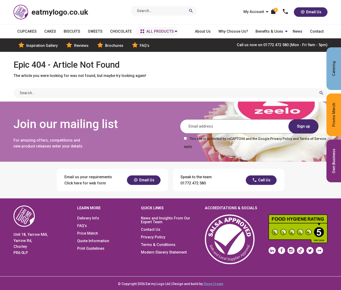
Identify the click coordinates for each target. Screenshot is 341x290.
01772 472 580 (282, 45)
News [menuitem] (297, 31)
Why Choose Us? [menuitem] (233, 31)
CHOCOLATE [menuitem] (121, 31)
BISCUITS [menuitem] (72, 31)
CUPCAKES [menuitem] (27, 31)
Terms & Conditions (158, 244)
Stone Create (213, 284)
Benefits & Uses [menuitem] (269, 31)
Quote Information (93, 241)
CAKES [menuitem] (50, 31)
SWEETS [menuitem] (95, 31)
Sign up (303, 126)
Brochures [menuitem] (109, 45)
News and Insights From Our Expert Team (165, 220)
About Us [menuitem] (203, 31)
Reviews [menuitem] (77, 45)
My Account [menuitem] (253, 11)
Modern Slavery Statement (164, 252)
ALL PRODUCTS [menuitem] (160, 31)
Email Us (310, 12)
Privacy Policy (153, 237)
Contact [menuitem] (317, 31)
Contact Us (150, 229)
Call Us (261, 180)
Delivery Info (88, 218)
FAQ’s (82, 225)
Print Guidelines (90, 248)
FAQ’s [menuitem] (140, 45)
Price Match (87, 233)
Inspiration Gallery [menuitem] (37, 45)
